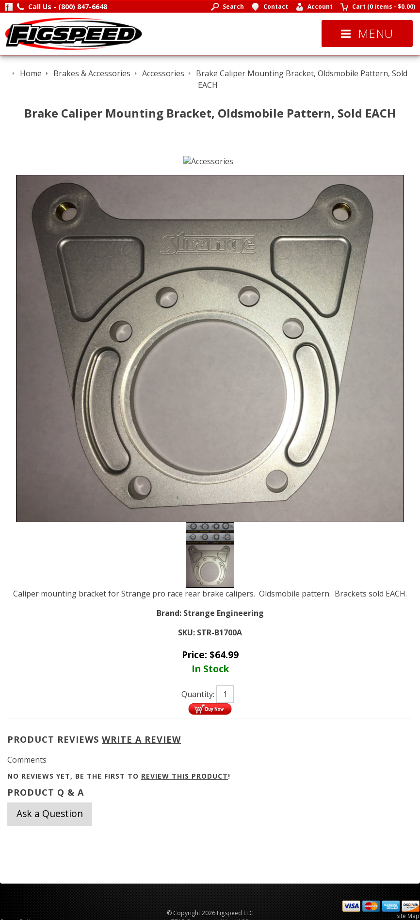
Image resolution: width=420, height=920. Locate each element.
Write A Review (141, 739)
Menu (367, 33)
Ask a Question (49, 813)
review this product (184, 776)
